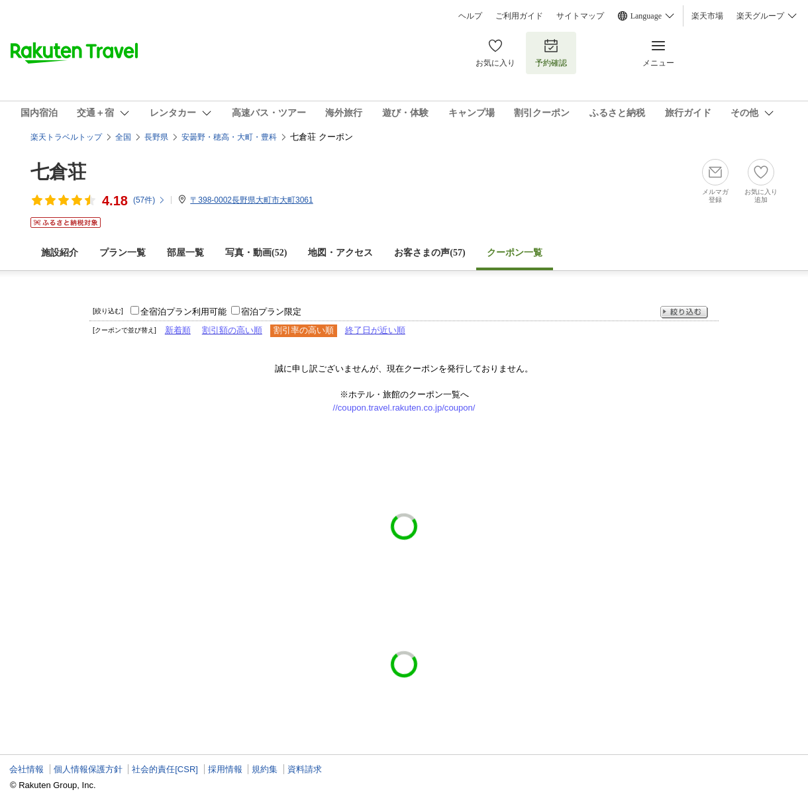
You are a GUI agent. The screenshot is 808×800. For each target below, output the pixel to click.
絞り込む (684, 312)
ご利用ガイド (519, 16)
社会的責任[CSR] (165, 769)
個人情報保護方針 (88, 769)
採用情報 (225, 769)
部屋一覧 (185, 253)
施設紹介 (59, 253)
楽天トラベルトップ (66, 137)
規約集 (265, 769)
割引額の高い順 (232, 330)
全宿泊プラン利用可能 (183, 312)
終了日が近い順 (375, 330)
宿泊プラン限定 (271, 312)
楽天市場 (707, 16)
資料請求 (304, 769)
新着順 (178, 330)
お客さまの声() (429, 253)
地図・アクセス (340, 253)
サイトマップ (580, 16)
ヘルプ (470, 16)
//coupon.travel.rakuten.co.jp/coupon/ (404, 408)
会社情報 (26, 769)
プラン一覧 (122, 253)
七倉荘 (58, 172)
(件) (149, 200)
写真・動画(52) (256, 253)
